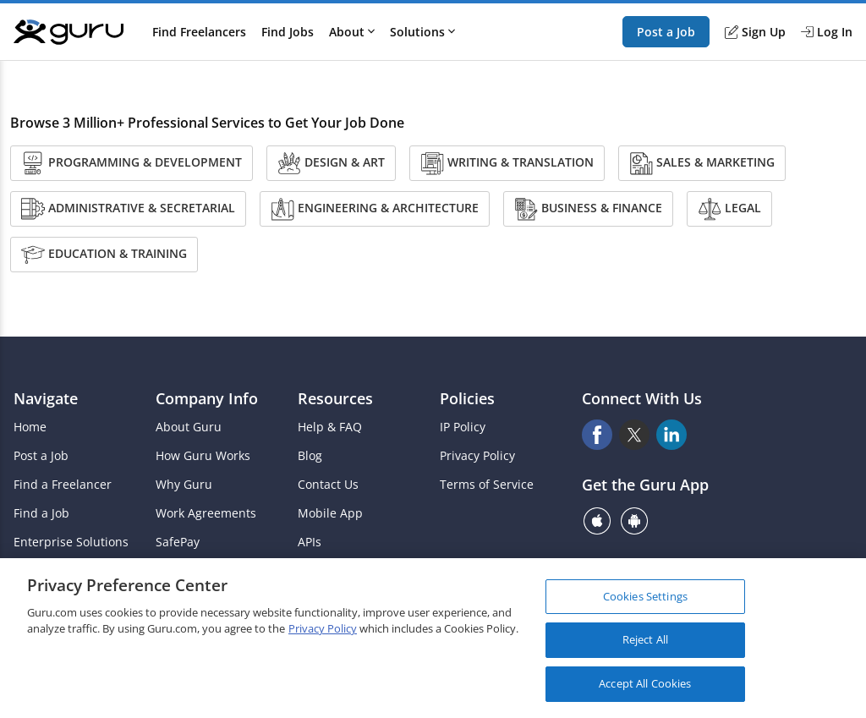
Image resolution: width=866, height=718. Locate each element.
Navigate (46, 398)
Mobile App (330, 513)
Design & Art (331, 163)
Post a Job (666, 32)
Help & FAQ (330, 427)
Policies (467, 398)
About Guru (189, 427)
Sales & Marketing (702, 163)
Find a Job (41, 513)
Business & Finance (588, 209)
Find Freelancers (199, 32)
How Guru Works (203, 455)
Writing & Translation (507, 163)
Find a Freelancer (63, 484)
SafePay (178, 542)
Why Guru (184, 484)
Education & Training (104, 254)
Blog (310, 455)
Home (30, 427)
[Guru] (68, 32)
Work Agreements (206, 513)
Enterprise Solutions (71, 542)
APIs (309, 542)
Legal (729, 209)
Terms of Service (487, 484)
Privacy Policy (477, 455)
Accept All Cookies (645, 690)
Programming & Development (131, 163)
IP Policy (462, 427)
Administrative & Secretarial (128, 209)
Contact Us (328, 484)
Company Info (207, 398)
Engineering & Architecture (375, 209)
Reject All (645, 646)
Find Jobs (287, 32)
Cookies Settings (645, 602)
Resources (335, 398)
